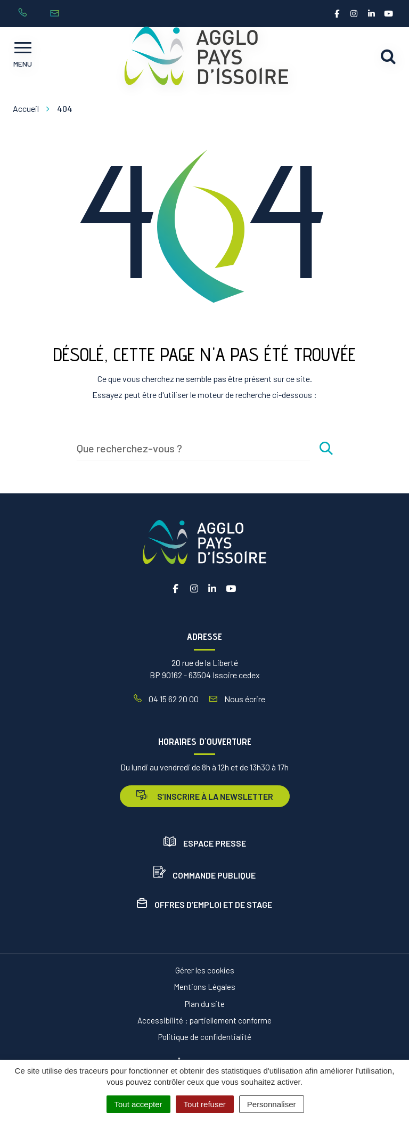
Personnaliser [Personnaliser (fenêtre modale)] (271, 1104)
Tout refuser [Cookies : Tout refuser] (205, 1104)
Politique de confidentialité (204, 1037)
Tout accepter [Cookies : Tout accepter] (138, 1104)
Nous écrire (237, 699)
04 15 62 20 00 (166, 699)
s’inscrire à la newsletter (204, 795)
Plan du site (205, 1004)
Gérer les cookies (204, 970)
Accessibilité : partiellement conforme (204, 1020)
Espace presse (204, 843)
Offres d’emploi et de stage (204, 904)
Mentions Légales (204, 987)
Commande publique (204, 875)
